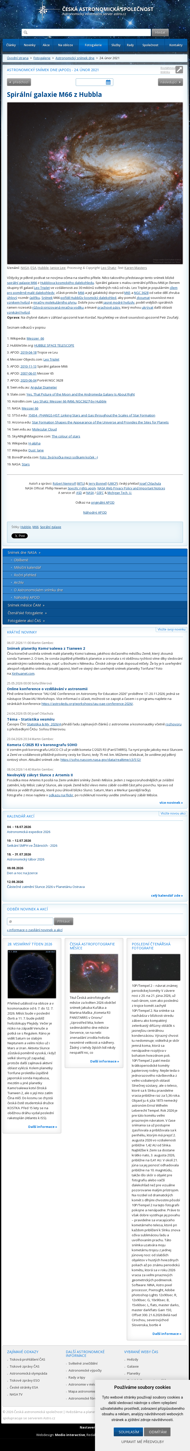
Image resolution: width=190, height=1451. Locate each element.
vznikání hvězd (18, 312)
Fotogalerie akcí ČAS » (26, 620)
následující (168, 82)
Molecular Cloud (44, 429)
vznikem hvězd (18, 302)
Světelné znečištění (83, 1363)
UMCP (112, 483)
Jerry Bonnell (98, 483)
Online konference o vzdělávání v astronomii (47, 688)
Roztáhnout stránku (168, 69)
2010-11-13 (28, 366)
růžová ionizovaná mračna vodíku (58, 307)
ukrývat (147, 307)
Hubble (43, 267)
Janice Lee (58, 267)
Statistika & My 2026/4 (44, 724)
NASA (25, 267)
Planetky (133, 1373)
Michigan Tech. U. (120, 493)
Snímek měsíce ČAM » (26, 605)
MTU (81, 483)
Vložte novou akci (173, 813)
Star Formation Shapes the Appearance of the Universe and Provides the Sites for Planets (100, 422)
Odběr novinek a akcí (27, 909)
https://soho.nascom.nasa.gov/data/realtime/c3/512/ (100, 759)
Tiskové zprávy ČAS (25, 1366)
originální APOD (102, 502)
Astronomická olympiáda (28, 1373)
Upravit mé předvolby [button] (143, 1441)
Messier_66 (35, 338)
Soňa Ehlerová (42, 683)
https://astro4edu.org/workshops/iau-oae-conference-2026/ (87, 703)
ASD (79, 493)
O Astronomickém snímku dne (38, 590)
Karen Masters (135, 267)
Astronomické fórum (83, 1398)
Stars (26, 464)
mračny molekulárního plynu (54, 302)
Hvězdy (132, 1359)
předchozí (20, 82)
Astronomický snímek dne (75, 58)
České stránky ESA (24, 1387)
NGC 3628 (141, 292)
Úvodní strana (17, 58)
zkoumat (143, 297)
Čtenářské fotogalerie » (27, 613)
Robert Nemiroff (64, 483)
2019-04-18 (28, 352)
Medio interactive (70, 1435)
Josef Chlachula (150, 483)
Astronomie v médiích (84, 1384)
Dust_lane (36, 450)
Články (11, 45)
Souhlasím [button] (129, 1432)
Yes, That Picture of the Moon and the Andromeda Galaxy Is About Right (80, 394)
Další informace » (42, 1126)
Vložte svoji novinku (172, 629)
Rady (130, 45)
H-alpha (34, 443)
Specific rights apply (82, 488)
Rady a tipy (76, 1377)
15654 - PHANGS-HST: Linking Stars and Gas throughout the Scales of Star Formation (91, 415)
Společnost (150, 45)
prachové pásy (109, 307)
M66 (81, 292)
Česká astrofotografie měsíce (92, 946)
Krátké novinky (22, 632)
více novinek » (171, 802)
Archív (19, 582)
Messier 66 (30, 408)
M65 (127, 292)
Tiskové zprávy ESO (25, 1380)
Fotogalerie (93, 45)
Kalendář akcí (20, 816)
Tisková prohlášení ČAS (27, 1359)
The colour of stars (66, 436)
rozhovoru (174, 724)
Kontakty (176, 45)
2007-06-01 (28, 373)
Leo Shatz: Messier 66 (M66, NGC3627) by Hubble (69, 401)
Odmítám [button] (157, 1432)
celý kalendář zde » (167, 895)
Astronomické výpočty (85, 1370)
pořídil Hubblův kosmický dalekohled (88, 297)
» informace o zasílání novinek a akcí (34, 930)
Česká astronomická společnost (38, 1412)
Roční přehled (25, 575)
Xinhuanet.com (23, 673)
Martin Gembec (43, 643)
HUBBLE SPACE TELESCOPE (54, 345)
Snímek (47, 297)
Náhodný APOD (95, 512)
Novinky (30, 45)
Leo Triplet (42, 287)
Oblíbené (21, 560)
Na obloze (65, 45)
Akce (46, 45)
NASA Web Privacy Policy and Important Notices (131, 488)
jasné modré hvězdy (119, 302)
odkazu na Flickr (61, 795)
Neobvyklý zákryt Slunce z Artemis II (40, 775)
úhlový (12, 297)
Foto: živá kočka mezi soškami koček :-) (69, 457)
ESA (33, 267)
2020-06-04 (28, 380)
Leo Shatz (108, 267)
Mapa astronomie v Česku (88, 1391)
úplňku (35, 297)
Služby (116, 45)
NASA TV (16, 1394)
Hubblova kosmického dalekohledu (67, 282)
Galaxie (133, 1366)
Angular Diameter (43, 387)
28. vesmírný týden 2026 (30, 944)
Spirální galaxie (50, 527)
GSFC (100, 493)
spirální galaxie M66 (22, 282)
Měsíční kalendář (27, 567)
